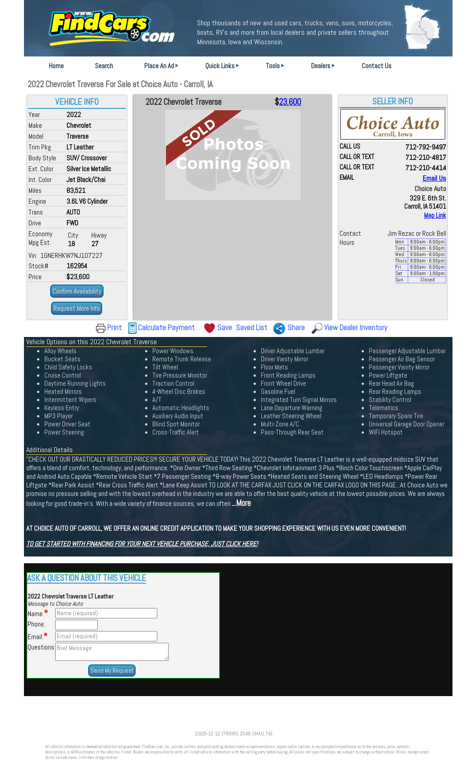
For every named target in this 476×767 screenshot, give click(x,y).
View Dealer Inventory (355, 327)
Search (104, 65)
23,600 (290, 102)
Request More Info (76, 308)
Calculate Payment (166, 327)
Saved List (251, 327)
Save (224, 327)
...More (241, 503)
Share (296, 327)
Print (114, 327)
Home (56, 65)
